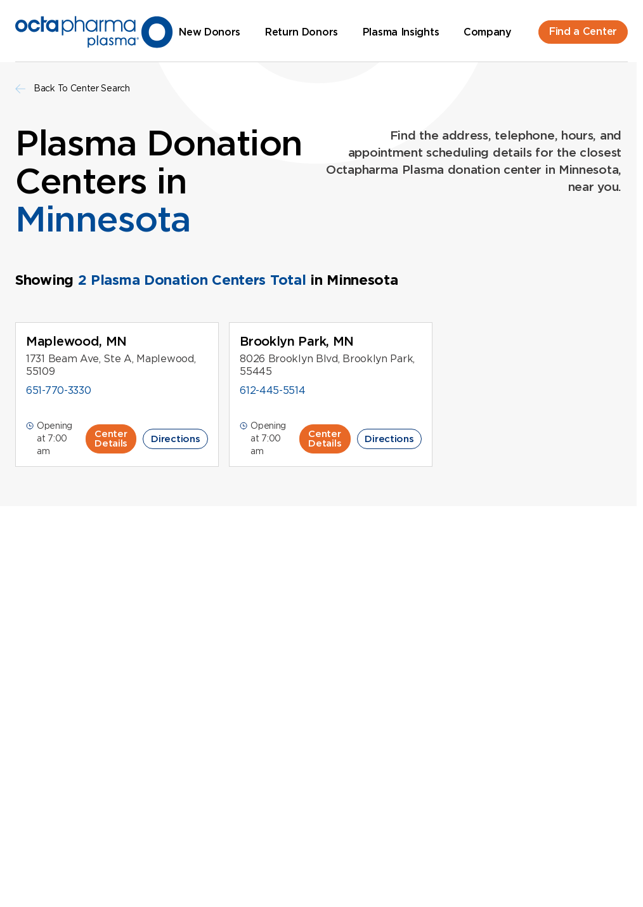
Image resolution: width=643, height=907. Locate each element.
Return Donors (301, 32)
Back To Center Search (72, 88)
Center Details (110, 438)
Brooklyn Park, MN (297, 341)
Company (488, 32)
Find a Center (583, 31)
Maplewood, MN (76, 341)
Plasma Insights (401, 32)
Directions (175, 439)
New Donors (209, 32)
